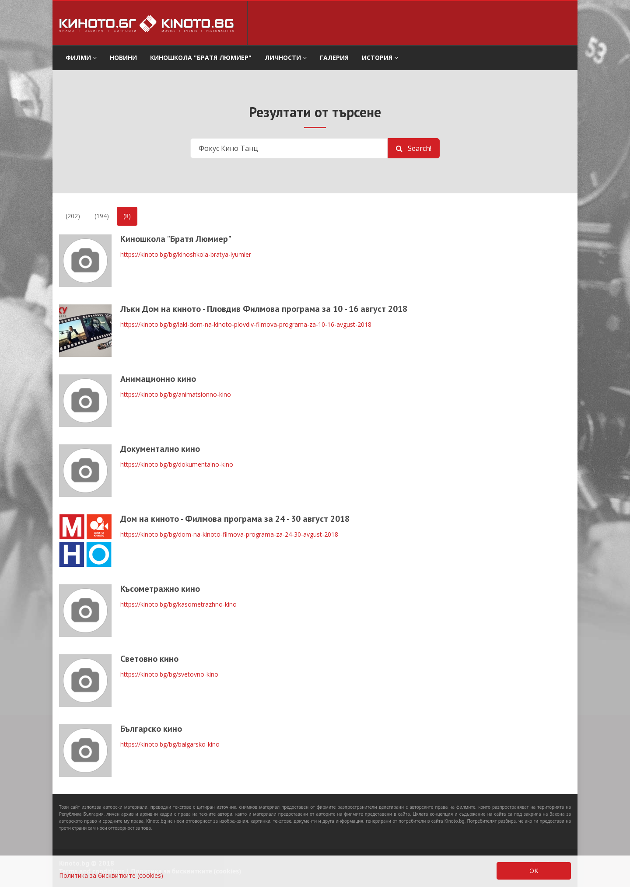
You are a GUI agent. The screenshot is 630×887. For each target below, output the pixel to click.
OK (533, 870)
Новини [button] (123, 57)
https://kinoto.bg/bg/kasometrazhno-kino (178, 604)
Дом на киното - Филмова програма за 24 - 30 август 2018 (235, 518)
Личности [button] (286, 57)
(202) (73, 216)
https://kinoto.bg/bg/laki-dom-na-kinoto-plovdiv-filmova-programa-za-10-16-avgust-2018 (245, 324)
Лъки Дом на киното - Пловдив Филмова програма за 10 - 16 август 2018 (263, 308)
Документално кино (160, 448)
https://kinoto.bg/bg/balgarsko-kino (170, 744)
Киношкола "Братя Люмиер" (175, 238)
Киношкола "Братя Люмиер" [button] (201, 57)
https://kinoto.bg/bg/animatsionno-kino (175, 394)
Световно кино (149, 658)
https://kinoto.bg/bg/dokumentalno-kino (176, 464)
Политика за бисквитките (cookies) (111, 875)
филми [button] (81, 57)
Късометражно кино (160, 588)
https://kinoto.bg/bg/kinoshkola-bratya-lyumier (185, 254)
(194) (101, 216)
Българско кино (151, 728)
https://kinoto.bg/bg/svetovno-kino (169, 674)
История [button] (380, 57)
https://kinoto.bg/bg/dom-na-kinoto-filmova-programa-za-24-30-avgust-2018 (229, 534)
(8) (127, 216)
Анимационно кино (158, 378)
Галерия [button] (334, 57)
